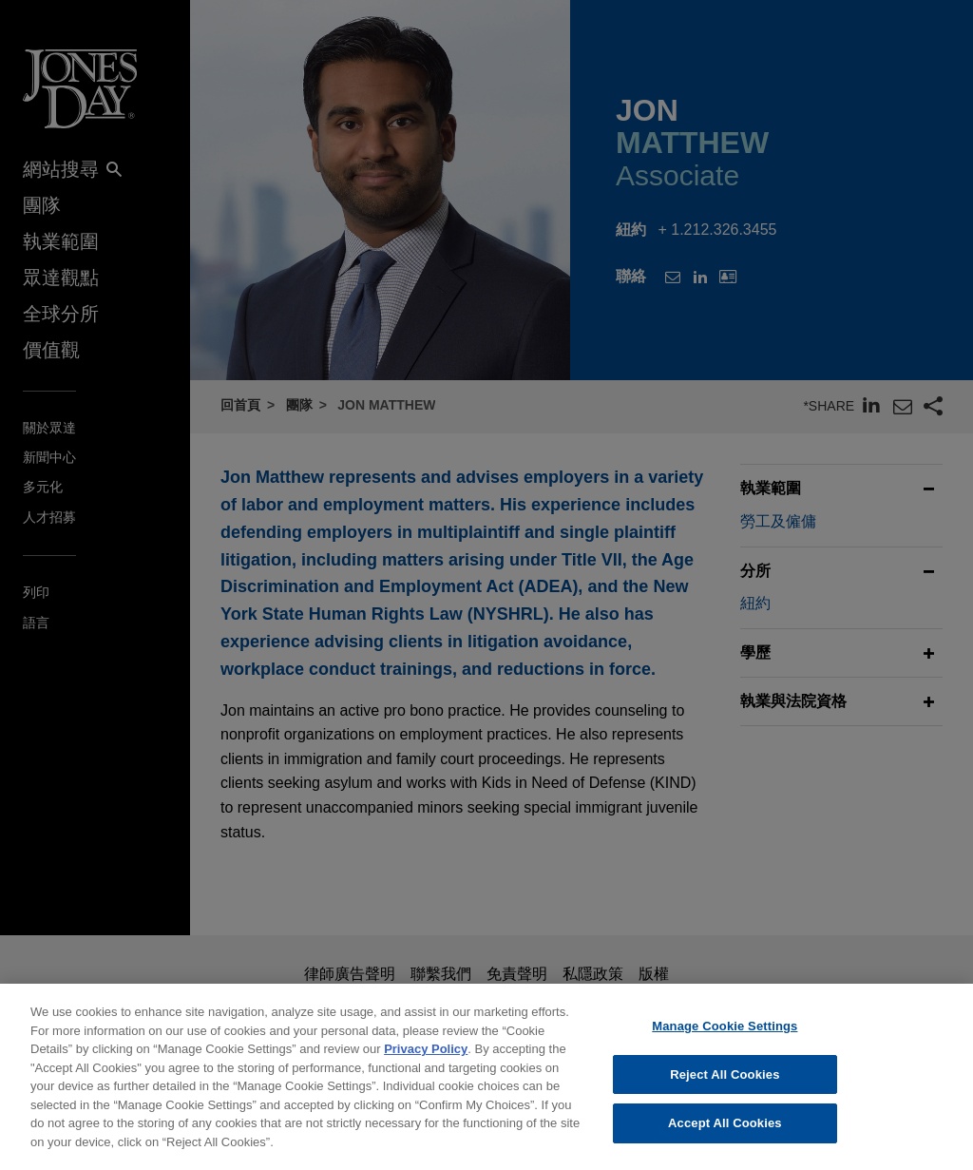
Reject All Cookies (724, 1094)
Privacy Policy (425, 1069)
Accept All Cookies (725, 1144)
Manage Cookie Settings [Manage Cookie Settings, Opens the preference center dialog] (724, 1046)
